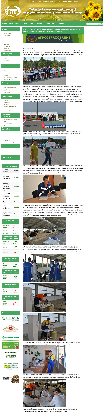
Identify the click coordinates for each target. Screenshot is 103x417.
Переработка (7, 48)
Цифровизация (7, 50)
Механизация (7, 46)
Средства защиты (8, 42)
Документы (6, 151)
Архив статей (7, 125)
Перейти (16, 177)
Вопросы (32, 23)
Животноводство (7, 33)
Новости (6, 134)
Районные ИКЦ (51, 23)
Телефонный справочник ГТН (10, 133)
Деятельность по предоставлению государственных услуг (9, 140)
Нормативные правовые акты (10, 136)
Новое (5, 150)
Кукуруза (5, 233)
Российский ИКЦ (7, 102)
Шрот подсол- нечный (5, 291)
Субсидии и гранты (8, 123)
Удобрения (6, 44)
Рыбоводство (7, 37)
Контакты (61, 23)
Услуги (25, 23)
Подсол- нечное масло (5, 265)
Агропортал (6, 104)
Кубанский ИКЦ (7, 100)
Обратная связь (7, 75)
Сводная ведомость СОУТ (10, 106)
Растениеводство (8, 38)
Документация (7, 60)
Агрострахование (8, 161)
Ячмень (5, 230)
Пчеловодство (7, 40)
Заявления (6, 73)
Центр (11, 23)
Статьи (5, 62)
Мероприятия (7, 92)
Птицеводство (7, 35)
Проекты (6, 70)
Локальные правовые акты (10, 87)
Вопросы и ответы (8, 153)
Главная (4, 23)
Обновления (41, 23)
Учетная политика (8, 108)
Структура (18, 23)
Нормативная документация (10, 71)
